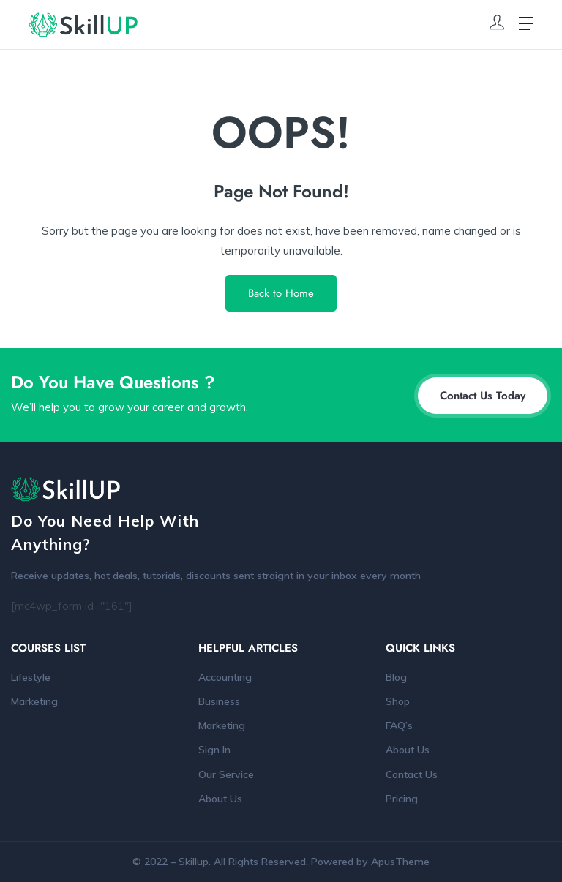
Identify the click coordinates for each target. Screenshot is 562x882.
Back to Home (281, 293)
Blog (396, 677)
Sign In (214, 749)
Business (219, 701)
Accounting (225, 677)
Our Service (226, 774)
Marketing (34, 701)
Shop (398, 701)
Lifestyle (30, 677)
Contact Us (412, 774)
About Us (220, 798)
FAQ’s (399, 725)
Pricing (402, 798)
